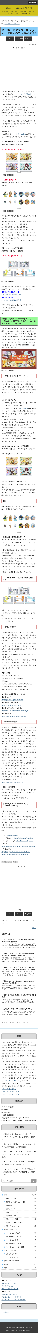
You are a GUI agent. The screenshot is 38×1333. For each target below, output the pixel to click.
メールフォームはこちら (10, 1094)
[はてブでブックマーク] (28, 39)
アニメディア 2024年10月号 (11, 294)
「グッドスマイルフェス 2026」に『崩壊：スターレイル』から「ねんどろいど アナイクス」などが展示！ (19, 1154)
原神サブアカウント (8, 1286)
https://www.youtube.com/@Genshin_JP (15, 711)
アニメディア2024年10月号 (11, 300)
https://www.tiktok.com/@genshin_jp (14, 716)
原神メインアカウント (9, 1283)
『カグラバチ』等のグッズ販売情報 (14, 1300)
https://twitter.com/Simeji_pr (23, 838)
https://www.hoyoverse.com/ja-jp (12, 782)
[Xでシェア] (10, 39)
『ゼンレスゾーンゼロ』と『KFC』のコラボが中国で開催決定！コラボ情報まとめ (18, 1163)
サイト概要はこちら (9, 1089)
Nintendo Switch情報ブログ (11, 1294)
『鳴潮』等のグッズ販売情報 (11, 1297)
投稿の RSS (7, 1312)
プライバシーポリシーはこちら (12, 1091)
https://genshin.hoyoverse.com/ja (12, 700)
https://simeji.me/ (12, 835)
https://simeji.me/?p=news (24, 841)
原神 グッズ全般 (7, 862)
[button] (33, 1181)
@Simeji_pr (22, 134)
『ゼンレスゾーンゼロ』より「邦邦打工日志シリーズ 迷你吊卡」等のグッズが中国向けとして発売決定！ (18, 1171)
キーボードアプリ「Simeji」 (23, 94)
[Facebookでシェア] (19, 39)
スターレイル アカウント (10, 1289)
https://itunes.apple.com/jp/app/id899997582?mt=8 (18, 846)
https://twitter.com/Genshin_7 (11, 705)
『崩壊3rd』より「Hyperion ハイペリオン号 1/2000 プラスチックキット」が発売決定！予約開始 (18, 1136)
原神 (15, 862)
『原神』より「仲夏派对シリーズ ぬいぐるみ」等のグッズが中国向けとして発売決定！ (18, 1145)
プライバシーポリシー (12, 24)
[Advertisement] (19, 68)
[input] (19, 1181)
